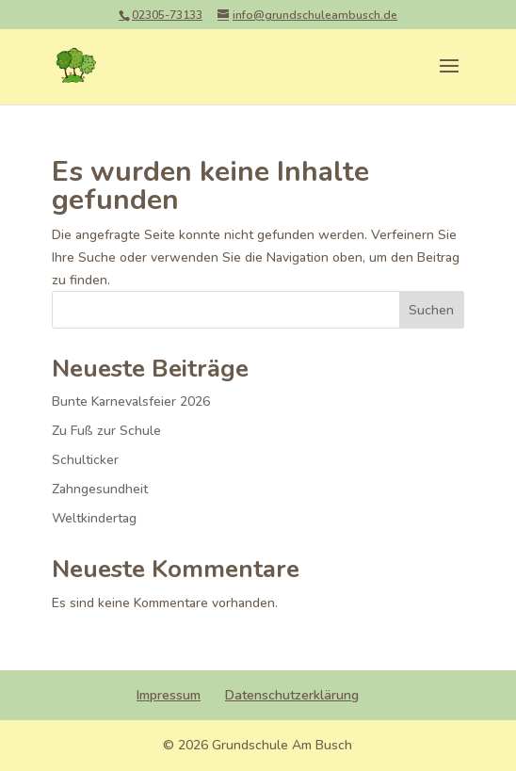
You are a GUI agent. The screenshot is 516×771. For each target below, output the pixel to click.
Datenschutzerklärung (292, 695)
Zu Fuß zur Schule (106, 431)
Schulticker (85, 460)
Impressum (169, 695)
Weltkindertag (94, 518)
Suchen (431, 310)
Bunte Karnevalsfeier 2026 (131, 401)
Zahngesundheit (100, 489)
